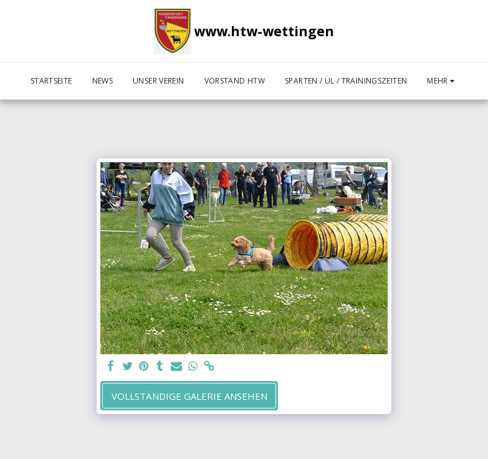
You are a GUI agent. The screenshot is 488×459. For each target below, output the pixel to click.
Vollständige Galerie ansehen (189, 396)
